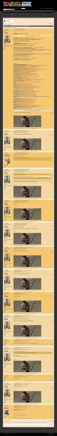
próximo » (52, 23)
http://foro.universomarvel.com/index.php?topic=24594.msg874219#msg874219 (22, 418)
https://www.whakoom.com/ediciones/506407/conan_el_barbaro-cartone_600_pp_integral (25, 105)
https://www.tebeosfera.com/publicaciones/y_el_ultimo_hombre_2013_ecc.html (24, 95)
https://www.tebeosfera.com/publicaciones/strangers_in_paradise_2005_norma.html (25, 98)
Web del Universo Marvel (7, 18)
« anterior (49, 23)
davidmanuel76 (31, 18)
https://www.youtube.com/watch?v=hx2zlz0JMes (19, 415)
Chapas (6, 152)
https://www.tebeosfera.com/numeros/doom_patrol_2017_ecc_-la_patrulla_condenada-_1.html (26, 66)
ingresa (15, 8)
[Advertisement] (28, 15)
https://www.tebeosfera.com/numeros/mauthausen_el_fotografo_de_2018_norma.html (25, 77)
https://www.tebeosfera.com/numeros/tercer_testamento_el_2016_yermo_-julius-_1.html (25, 74)
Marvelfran (7, 405)
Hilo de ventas (15, 114)
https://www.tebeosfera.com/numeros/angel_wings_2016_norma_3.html (23, 90)
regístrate (19, 8)
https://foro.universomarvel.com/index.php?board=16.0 (21, 356)
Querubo (34, 18)
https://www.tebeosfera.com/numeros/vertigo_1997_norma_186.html (23, 51)
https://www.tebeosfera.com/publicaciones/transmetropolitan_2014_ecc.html (24, 93)
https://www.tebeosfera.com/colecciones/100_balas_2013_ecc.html (22, 103)
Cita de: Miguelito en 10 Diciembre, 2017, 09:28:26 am (19, 156)
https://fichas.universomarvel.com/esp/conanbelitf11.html (21, 40)
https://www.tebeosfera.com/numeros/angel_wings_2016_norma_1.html (23, 88)
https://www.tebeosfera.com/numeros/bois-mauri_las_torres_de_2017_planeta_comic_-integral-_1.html (27, 81)
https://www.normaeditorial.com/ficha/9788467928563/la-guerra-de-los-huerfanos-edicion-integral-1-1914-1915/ (28, 79)
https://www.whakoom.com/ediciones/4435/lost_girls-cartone (21, 56)
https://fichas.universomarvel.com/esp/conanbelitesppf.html (21, 41)
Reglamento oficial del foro (49, 8)
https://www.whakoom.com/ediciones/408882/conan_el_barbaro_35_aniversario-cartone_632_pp (26, 86)
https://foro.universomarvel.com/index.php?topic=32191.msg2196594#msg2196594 (33, 50)
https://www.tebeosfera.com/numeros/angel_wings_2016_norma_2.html (23, 89)
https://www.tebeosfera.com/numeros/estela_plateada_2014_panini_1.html (23, 101)
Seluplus (6, 339)
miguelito (6, 29)
